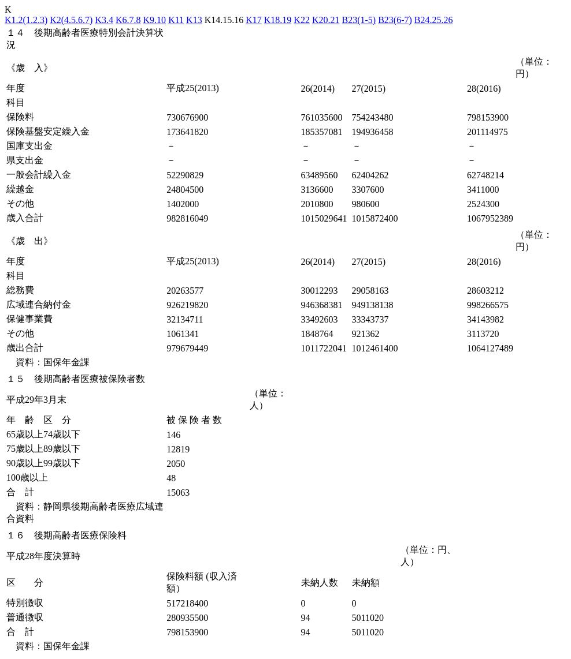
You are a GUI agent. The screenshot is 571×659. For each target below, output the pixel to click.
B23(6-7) (395, 20)
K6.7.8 (128, 20)
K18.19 (278, 20)
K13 (194, 20)
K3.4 (104, 20)
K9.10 (154, 20)
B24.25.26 (433, 20)
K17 (254, 20)
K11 (176, 20)
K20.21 (326, 20)
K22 (302, 20)
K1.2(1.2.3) (26, 20)
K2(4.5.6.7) (71, 20)
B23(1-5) (359, 20)
